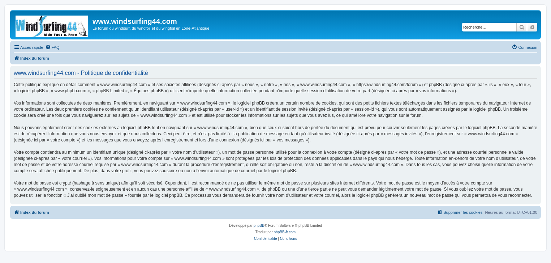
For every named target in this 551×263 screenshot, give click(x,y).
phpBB (259, 226)
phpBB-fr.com (285, 232)
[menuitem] (52, 47)
